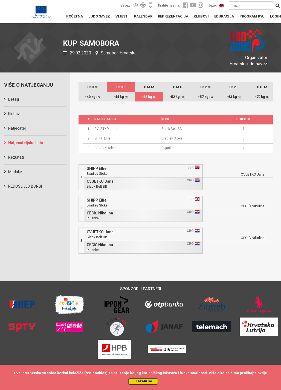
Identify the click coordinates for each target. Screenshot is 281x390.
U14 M (149, 87)
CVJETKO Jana (100, 181)
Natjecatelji (17, 128)
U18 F (120, 87)
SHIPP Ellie (96, 169)
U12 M (205, 87)
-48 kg (149, 97)
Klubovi (14, 114)
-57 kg (205, 97)
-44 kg (121, 97)
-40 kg (92, 97)
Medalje (15, 172)
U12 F (233, 87)
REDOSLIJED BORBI (25, 186)
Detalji (13, 99)
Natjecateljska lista (25, 143)
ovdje (262, 373)
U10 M (262, 87)
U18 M (92, 87)
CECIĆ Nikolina (100, 213)
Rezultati (16, 157)
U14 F (177, 87)
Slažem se (143, 381)
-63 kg (234, 97)
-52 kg (177, 97)
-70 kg (262, 97)
